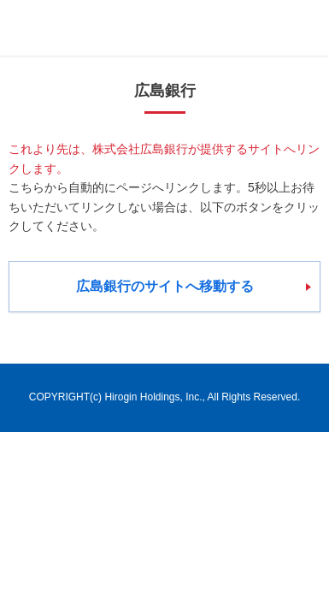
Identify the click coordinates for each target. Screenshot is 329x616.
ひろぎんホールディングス (107, 27)
